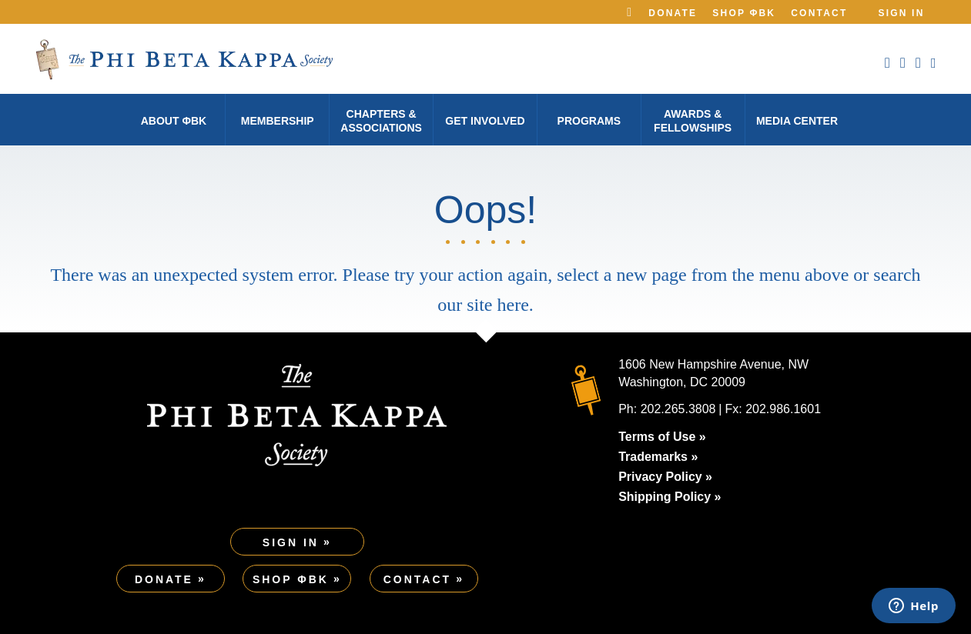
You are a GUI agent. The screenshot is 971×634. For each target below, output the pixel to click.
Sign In (901, 13)
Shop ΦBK (743, 13)
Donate (672, 13)
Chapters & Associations (381, 121)
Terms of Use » (662, 436)
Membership (277, 121)
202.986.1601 (783, 408)
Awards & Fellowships (693, 121)
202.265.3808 (678, 408)
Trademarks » (658, 456)
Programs (589, 121)
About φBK (173, 121)
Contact (819, 13)
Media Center (797, 121)
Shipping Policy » (669, 496)
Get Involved (484, 121)
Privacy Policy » (665, 476)
